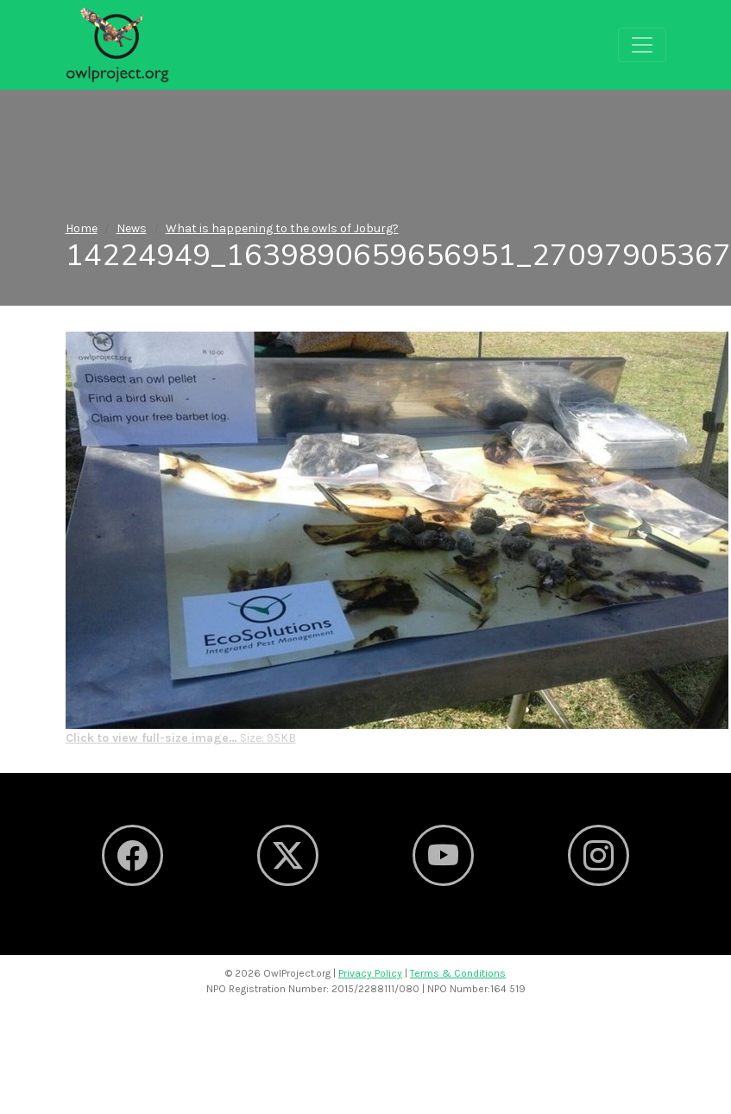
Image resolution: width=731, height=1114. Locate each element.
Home (82, 228)
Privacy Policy (370, 973)
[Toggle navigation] (642, 45)
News (132, 228)
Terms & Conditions (458, 973)
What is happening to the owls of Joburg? (282, 228)
